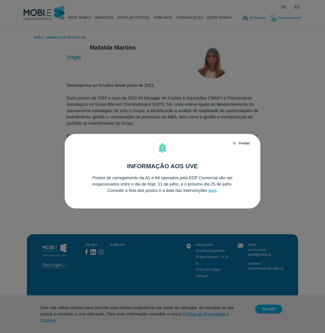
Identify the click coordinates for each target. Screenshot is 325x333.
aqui (212, 190)
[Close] (241, 143)
